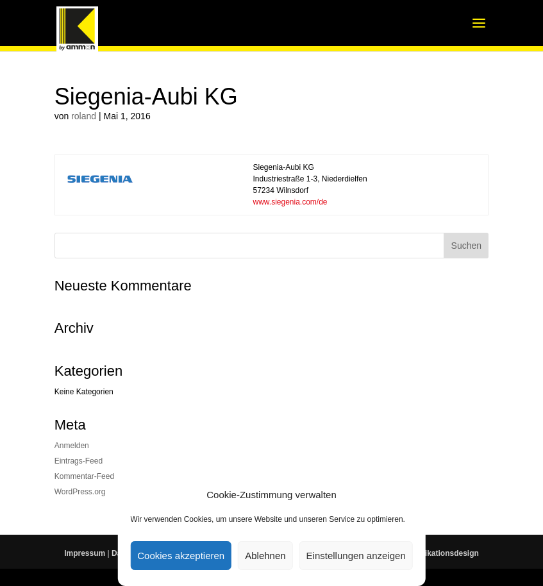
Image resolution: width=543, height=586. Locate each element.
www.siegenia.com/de (290, 201)
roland (83, 116)
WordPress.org (80, 491)
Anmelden (71, 445)
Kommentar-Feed (84, 476)
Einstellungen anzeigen (356, 555)
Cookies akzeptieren (180, 555)
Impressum (84, 553)
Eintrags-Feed (78, 460)
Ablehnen (265, 555)
